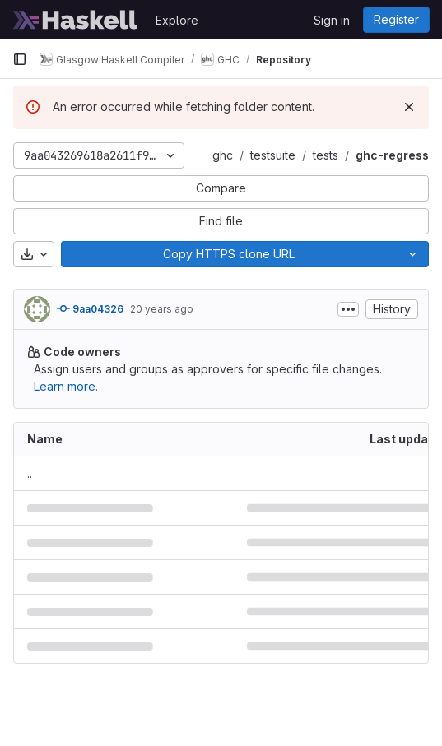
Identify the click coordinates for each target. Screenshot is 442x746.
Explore (177, 20)
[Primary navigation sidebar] (20, 59)
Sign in (332, 20)
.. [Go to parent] (29, 473)
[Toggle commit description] (348, 309)
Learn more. (66, 386)
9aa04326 (90, 308)
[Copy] (229, 254)
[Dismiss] (409, 107)
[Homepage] (75, 20)
